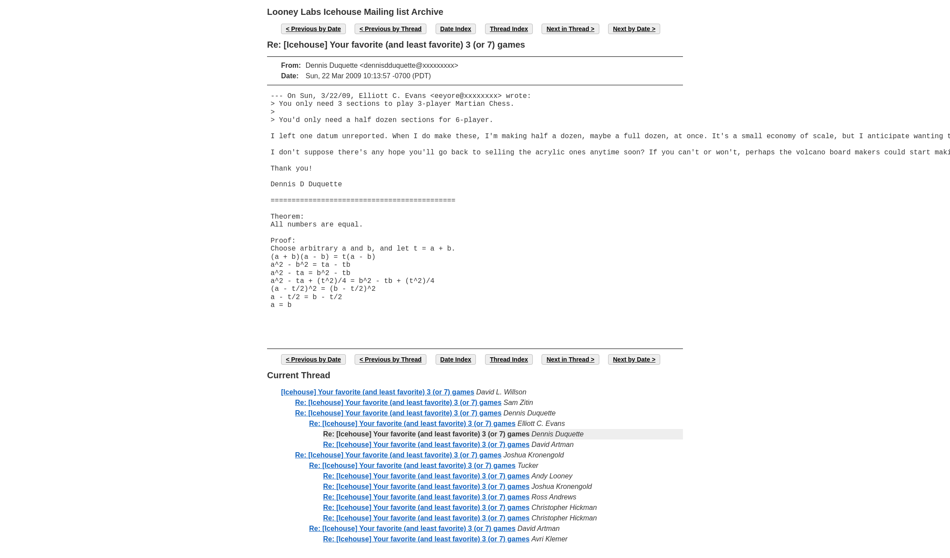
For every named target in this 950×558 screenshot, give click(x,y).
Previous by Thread (393, 28)
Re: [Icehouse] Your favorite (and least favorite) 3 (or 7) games (398, 402)
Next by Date (631, 28)
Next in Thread (567, 28)
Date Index (455, 28)
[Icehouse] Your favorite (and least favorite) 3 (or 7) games (377, 392)
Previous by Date (316, 28)
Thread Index (509, 28)
